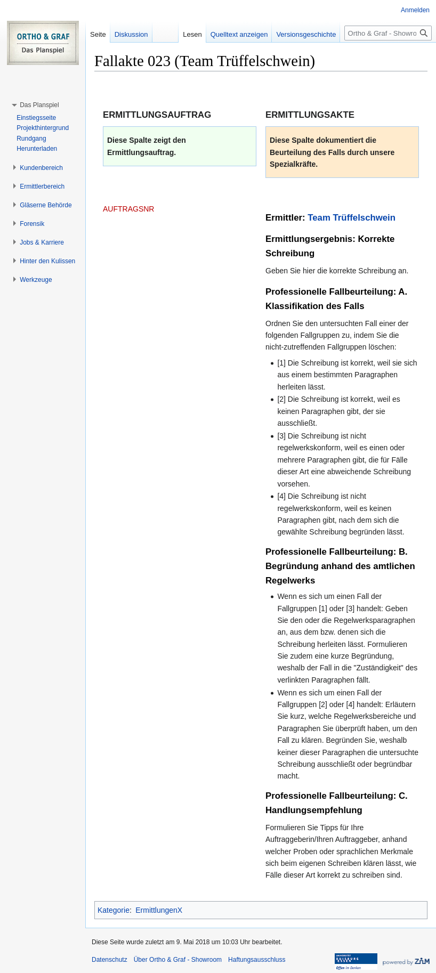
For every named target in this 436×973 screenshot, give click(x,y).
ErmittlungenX (158, 910)
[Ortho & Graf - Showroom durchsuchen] (388, 33)
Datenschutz (109, 959)
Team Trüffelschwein (351, 218)
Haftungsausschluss (256, 959)
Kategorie (114, 910)
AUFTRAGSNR (128, 209)
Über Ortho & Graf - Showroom (178, 959)
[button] (39, 105)
